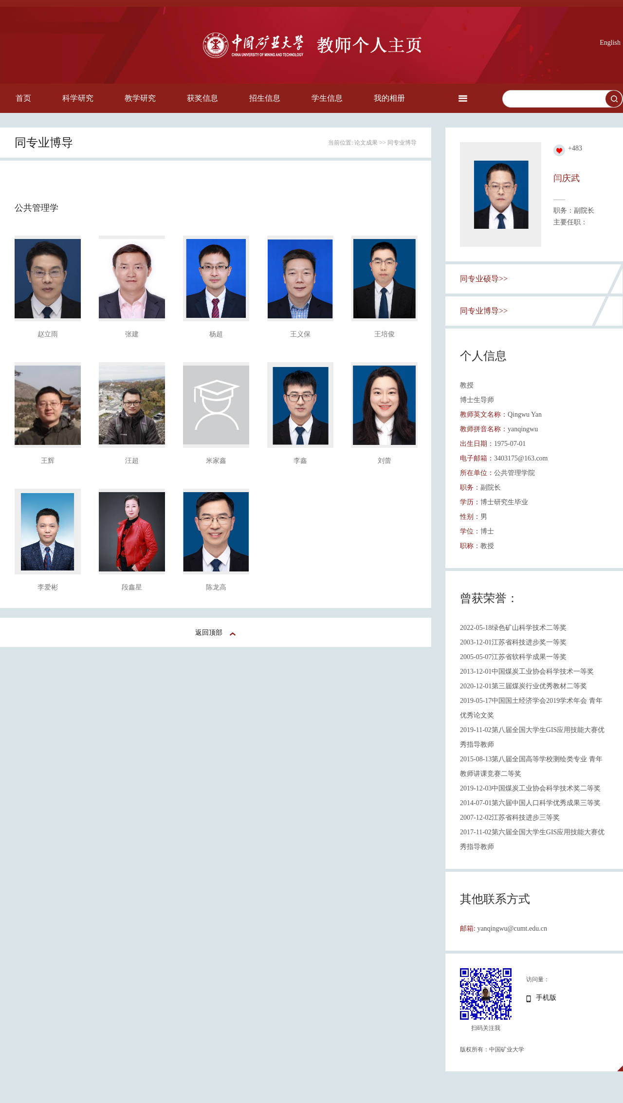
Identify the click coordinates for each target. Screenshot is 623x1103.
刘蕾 (384, 460)
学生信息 (327, 98)
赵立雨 (47, 334)
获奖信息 (202, 98)
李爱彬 (47, 587)
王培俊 (384, 334)
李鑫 (300, 460)
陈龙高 (216, 587)
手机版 (546, 997)
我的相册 (389, 98)
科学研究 (77, 98)
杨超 (216, 334)
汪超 (132, 460)
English (610, 42)
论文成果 (366, 142)
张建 (132, 334)
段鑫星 (132, 587)
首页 (23, 98)
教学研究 (140, 98)
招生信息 (264, 98)
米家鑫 (216, 460)
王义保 (300, 334)
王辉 (48, 460)
